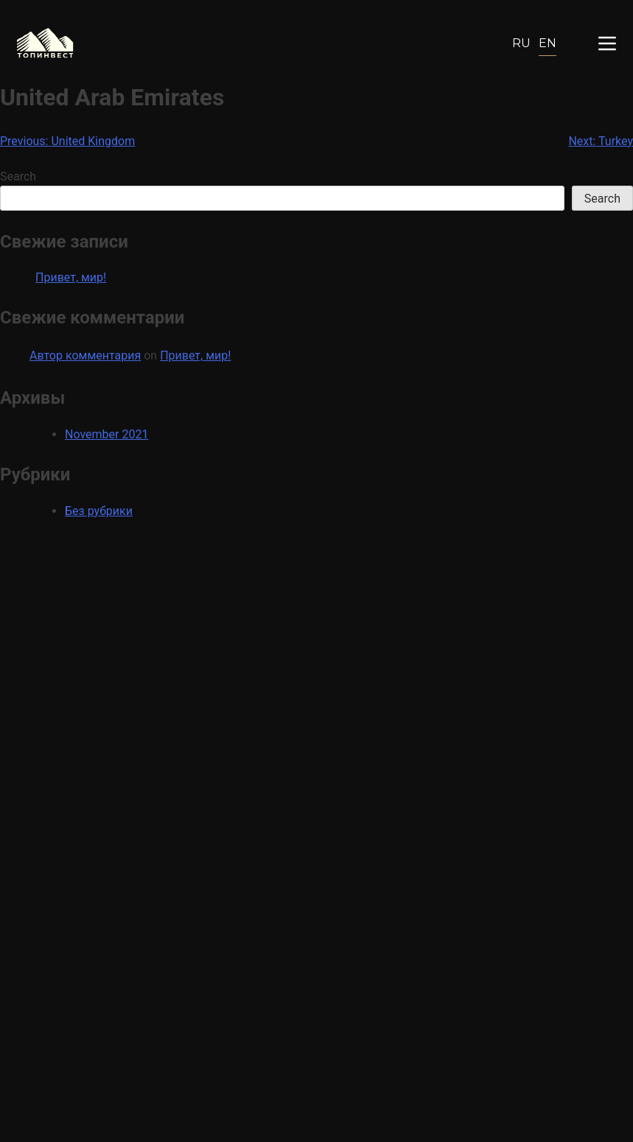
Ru (521, 43)
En (547, 43)
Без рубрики (99, 511)
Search (18, 176)
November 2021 (106, 434)
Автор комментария (85, 355)
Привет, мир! (70, 277)
